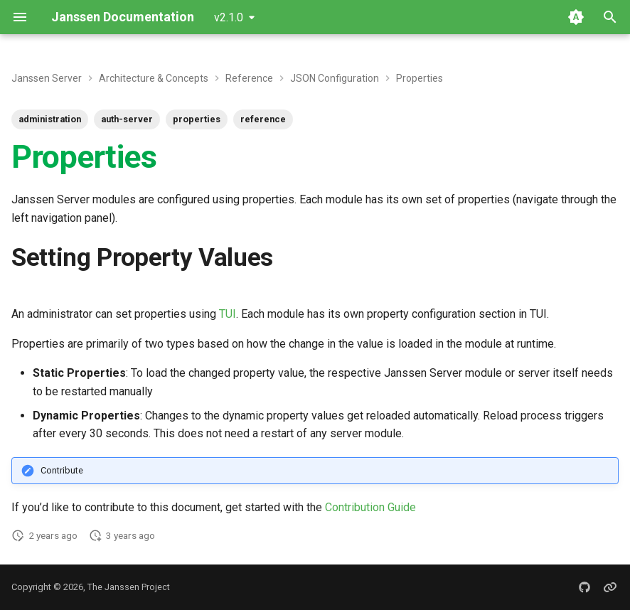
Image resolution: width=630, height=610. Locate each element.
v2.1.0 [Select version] (228, 17)
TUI (227, 314)
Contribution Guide (370, 507)
